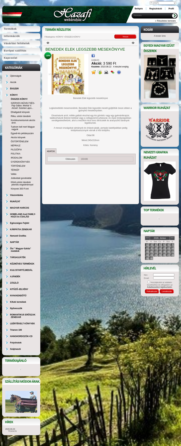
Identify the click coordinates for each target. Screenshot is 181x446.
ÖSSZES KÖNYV (19, 99)
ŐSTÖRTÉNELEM (19, 141)
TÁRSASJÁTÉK (18, 257)
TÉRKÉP (15, 170)
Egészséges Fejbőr (19, 223)
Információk (91, 441)
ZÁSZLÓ (14, 283)
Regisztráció (46, 441)
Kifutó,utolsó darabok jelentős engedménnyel (22, 183)
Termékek (33, 441)
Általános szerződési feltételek (113, 441)
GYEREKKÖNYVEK (20, 162)
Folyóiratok (16, 342)
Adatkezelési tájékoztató (140, 441)
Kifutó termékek (18, 302)
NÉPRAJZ (16, 145)
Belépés (139, 8)
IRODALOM (16, 158)
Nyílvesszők (16, 308)
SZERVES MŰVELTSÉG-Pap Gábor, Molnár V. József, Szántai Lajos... (23, 105)
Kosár (56, 441)
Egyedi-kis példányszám (22, 133)
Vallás (13, 174)
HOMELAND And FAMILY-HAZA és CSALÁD (23, 215)
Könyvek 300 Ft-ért (20, 189)
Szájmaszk (15, 349)
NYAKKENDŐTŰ (18, 295)
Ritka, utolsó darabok (21, 116)
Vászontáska (16, 195)
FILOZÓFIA (16, 149)
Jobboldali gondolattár (21, 178)
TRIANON (12, 431)
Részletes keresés (69, 441)
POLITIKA (15, 153)
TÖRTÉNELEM (18, 166)
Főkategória (50, 37)
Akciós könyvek (18, 137)
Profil (82, 441)
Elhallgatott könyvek (20, 112)
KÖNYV (60, 37)
